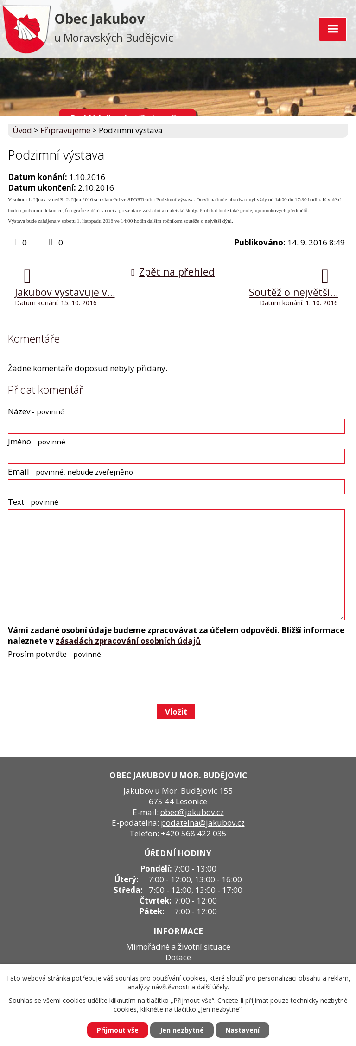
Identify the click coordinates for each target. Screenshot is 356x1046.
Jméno (36, 441)
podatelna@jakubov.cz (203, 822)
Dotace (178, 957)
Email (70, 471)
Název (36, 411)
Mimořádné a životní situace (178, 946)
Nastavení (242, 1030)
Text (33, 501)
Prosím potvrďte (54, 653)
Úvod (22, 130)
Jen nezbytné (182, 1030)
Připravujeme (65, 130)
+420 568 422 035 (194, 833)
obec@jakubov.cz (192, 812)
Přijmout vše (118, 1030)
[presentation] (77, 681)
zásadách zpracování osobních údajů (128, 640)
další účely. (213, 986)
